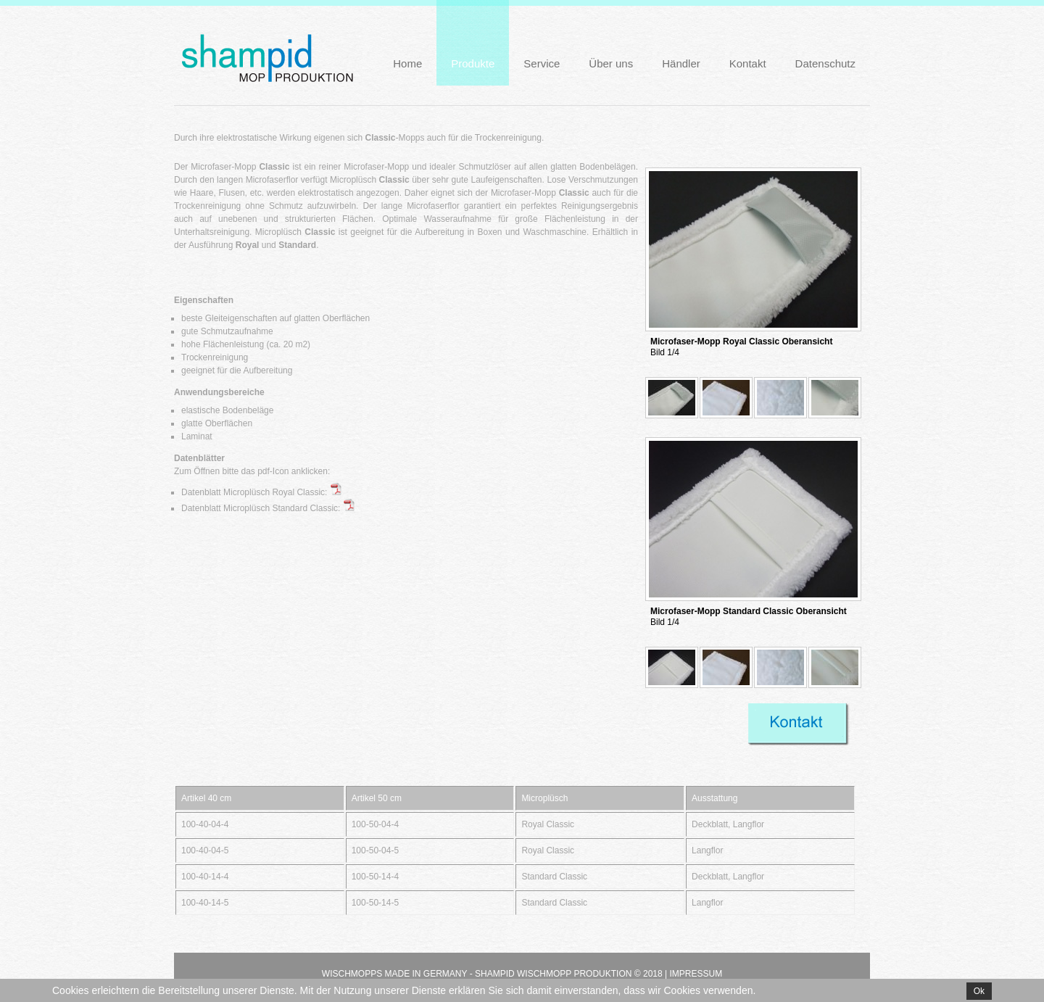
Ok (979, 991)
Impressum (695, 974)
